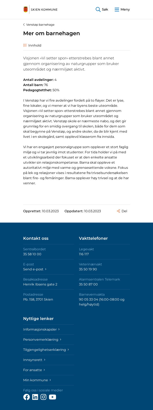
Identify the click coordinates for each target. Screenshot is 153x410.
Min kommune (37, 380)
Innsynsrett (34, 360)
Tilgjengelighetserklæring (46, 350)
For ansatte (34, 370)
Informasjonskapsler (41, 329)
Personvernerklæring (42, 340)
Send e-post (34, 269)
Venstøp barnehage (38, 24)
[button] (102, 9)
